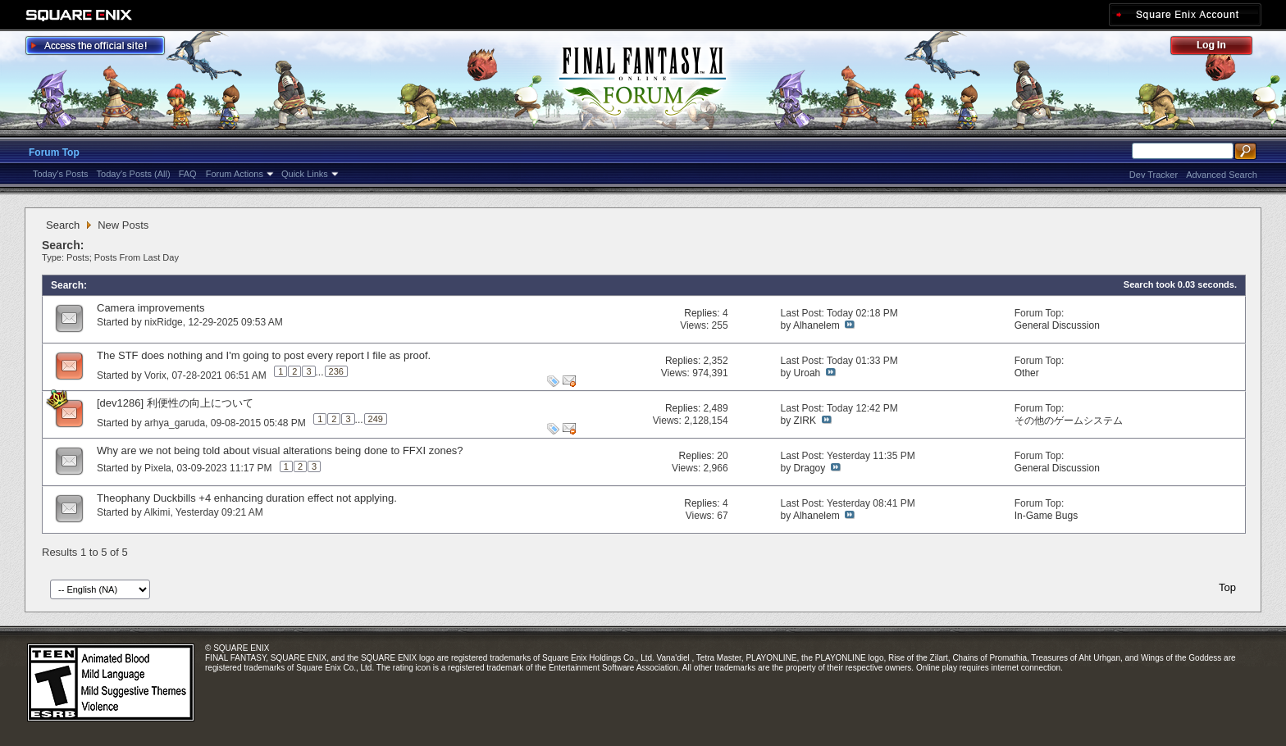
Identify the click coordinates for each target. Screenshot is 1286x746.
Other (1027, 373)
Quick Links (304, 174)
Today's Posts (61, 174)
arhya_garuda (174, 423)
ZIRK (805, 420)
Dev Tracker (1153, 175)
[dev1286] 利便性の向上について (175, 403)
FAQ (188, 174)
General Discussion (1057, 325)
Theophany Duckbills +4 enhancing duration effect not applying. (247, 498)
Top (1227, 587)
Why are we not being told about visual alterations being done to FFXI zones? (280, 450)
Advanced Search (1221, 175)
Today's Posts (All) (134, 174)
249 (375, 419)
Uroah (807, 373)
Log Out (1220, 48)
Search (63, 225)
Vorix (155, 375)
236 (336, 371)
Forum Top (54, 152)
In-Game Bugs (1046, 515)
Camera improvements (151, 308)
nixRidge (163, 322)
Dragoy (810, 468)
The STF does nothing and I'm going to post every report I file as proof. (264, 355)
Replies (700, 313)
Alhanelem (816, 325)
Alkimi (157, 512)
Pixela (157, 468)
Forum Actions (234, 174)
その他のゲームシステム (1069, 420)
